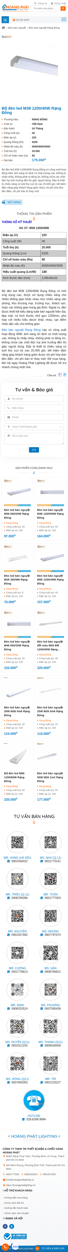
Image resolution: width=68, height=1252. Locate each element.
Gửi (34, 450)
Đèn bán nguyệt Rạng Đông (44, 27)
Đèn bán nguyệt (17, 27)
